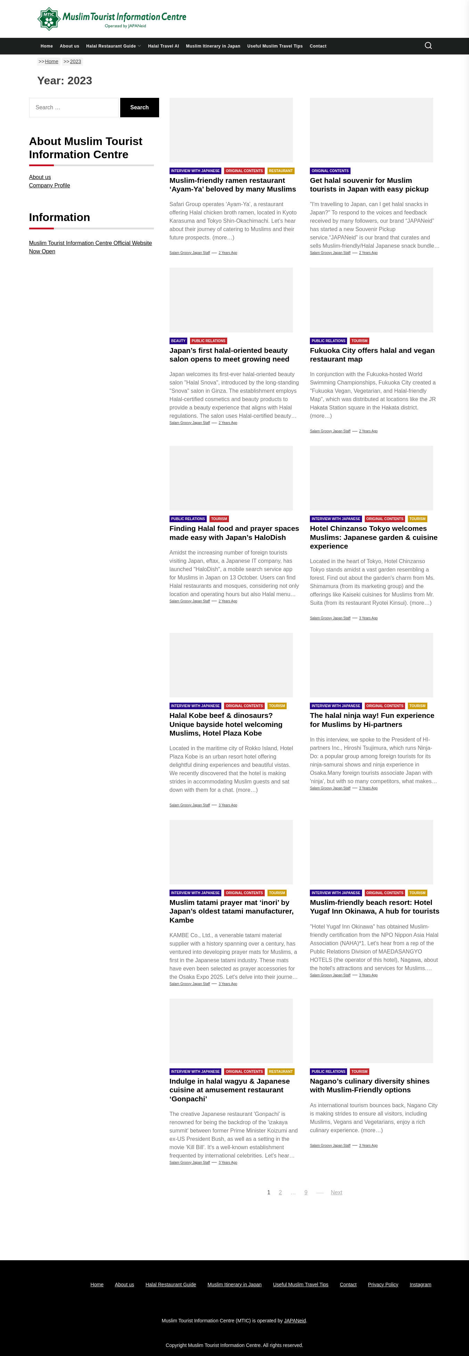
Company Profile (49, 185)
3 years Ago (368, 618)
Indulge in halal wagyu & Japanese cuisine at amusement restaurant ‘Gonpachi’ (230, 1089)
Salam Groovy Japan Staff (190, 253)
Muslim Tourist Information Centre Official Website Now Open (90, 247)
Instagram (420, 1284)
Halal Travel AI (163, 46)
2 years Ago (228, 253)
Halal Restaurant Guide (113, 46)
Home (47, 46)
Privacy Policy (383, 1284)
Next (336, 1192)
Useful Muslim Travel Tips (275, 46)
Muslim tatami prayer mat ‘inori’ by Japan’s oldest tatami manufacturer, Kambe (232, 911)
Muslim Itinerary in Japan (213, 46)
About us (69, 46)
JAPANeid (295, 1320)
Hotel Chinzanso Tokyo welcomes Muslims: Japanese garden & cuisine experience (374, 537)
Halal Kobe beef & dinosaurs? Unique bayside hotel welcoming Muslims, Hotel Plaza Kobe (226, 724)
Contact (318, 46)
